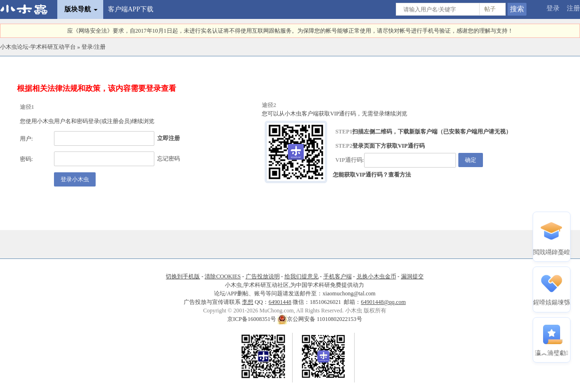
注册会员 (118, 121)
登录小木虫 (75, 179)
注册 (573, 8)
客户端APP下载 (130, 9)
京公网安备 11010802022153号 (319, 319)
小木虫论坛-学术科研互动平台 (38, 47)
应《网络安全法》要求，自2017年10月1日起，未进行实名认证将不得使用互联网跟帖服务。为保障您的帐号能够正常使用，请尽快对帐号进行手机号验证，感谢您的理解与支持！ (290, 30)
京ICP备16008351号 (252, 319)
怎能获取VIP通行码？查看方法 (372, 174)
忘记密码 (168, 158)
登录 (553, 8)
